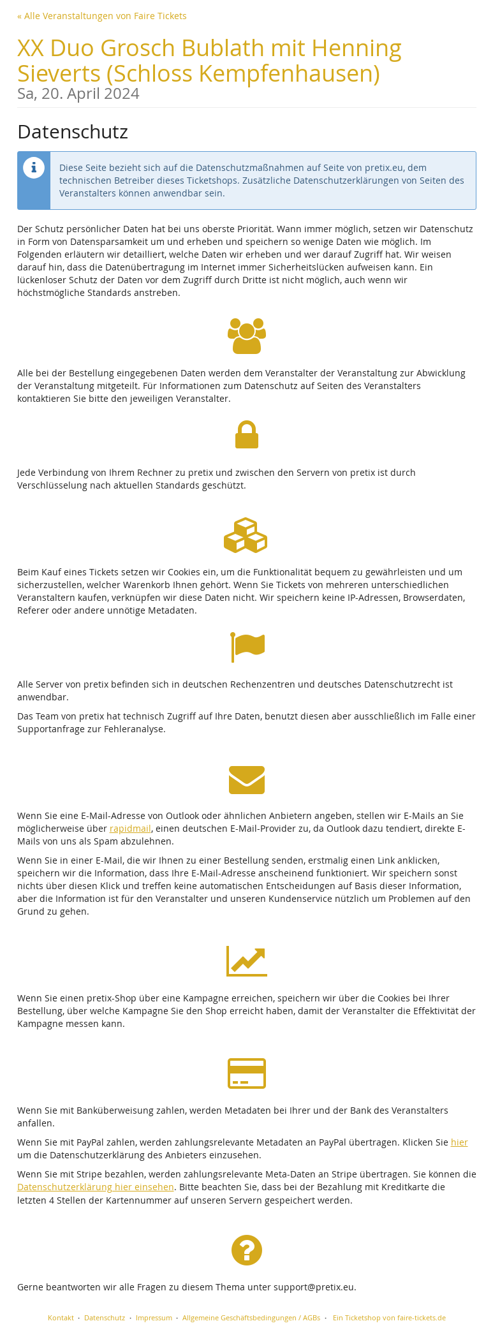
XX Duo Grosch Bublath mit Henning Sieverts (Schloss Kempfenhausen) (246, 66)
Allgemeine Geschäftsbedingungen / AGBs (251, 1317)
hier (459, 1142)
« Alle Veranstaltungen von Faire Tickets (102, 16)
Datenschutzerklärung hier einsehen (95, 1187)
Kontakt (61, 1317)
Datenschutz (104, 1317)
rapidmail (130, 828)
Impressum (154, 1317)
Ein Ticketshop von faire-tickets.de (389, 1317)
